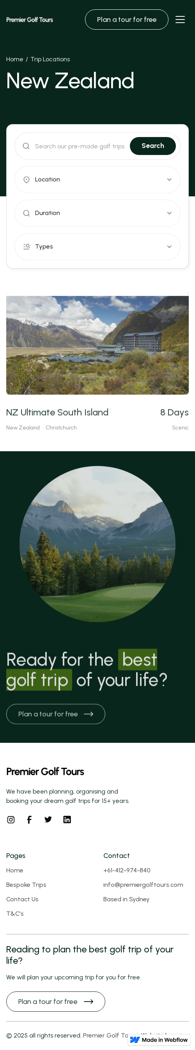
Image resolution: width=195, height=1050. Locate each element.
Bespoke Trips (26, 884)
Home (14, 59)
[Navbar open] (180, 19)
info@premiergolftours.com (143, 884)
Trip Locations (50, 59)
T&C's (15, 913)
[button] (97, 179)
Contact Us (22, 899)
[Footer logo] (45, 772)
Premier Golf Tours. (111, 1035)
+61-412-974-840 (127, 870)
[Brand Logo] (29, 19)
